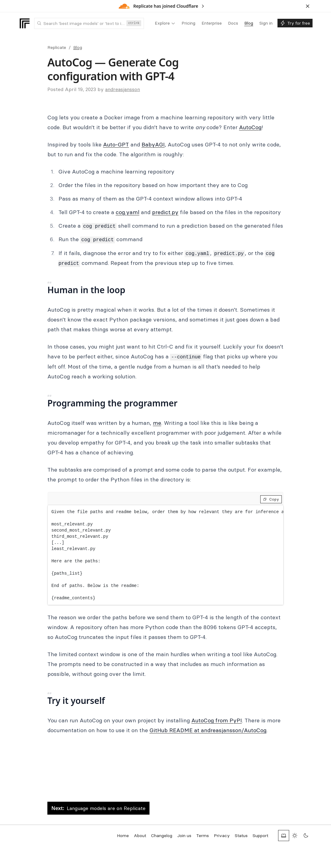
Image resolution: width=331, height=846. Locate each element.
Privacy (222, 835)
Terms (202, 835)
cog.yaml (127, 212)
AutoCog (250, 127)
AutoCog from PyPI (216, 720)
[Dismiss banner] (307, 6)
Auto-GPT (116, 144)
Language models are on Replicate (98, 808)
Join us (184, 835)
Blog (77, 47)
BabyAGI (153, 144)
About (140, 835)
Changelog (161, 835)
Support (260, 835)
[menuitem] (165, 23)
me (157, 422)
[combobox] (89, 23)
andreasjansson (122, 89)
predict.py (165, 212)
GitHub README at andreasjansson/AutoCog (208, 730)
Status (241, 835)
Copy (271, 499)
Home (123, 835)
